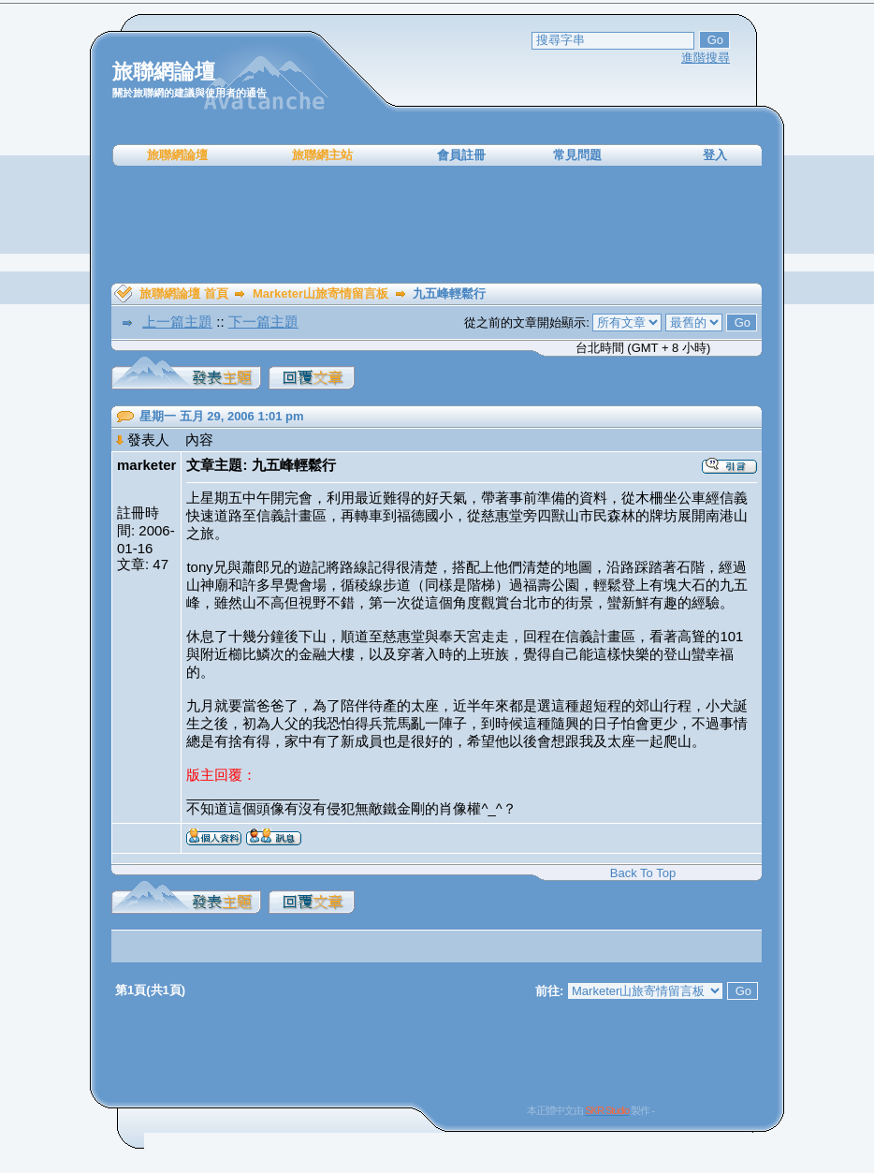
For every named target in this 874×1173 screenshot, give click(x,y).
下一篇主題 (263, 322)
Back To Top (643, 873)
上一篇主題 (177, 322)
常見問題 (577, 155)
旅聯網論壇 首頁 (183, 293)
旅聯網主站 (322, 155)
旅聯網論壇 (177, 155)
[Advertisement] (437, 225)
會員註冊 (461, 155)
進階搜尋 (705, 58)
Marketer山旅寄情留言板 (320, 293)
